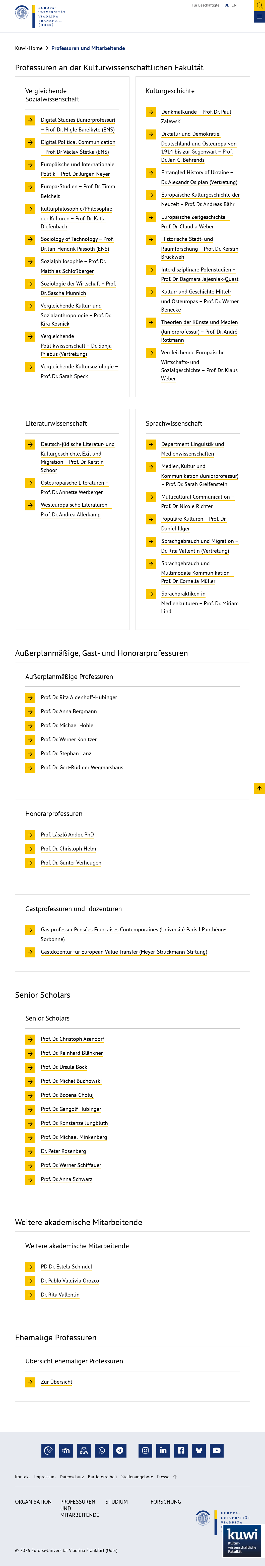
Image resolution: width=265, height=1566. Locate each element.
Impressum (45, 1477)
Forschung (166, 1501)
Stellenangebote (137, 1477)
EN (234, 5)
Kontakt (22, 1477)
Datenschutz (72, 1477)
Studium (116, 1501)
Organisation (33, 1501)
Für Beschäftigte (205, 5)
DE (227, 5)
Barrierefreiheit (102, 1477)
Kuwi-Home (29, 48)
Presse (163, 1477)
